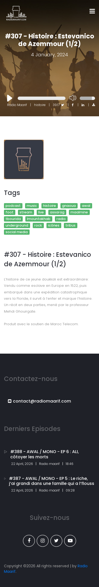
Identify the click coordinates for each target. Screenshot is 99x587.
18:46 (69, 463)
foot (9, 212)
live (41, 212)
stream (26, 212)
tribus (70, 225)
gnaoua (69, 205)
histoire (49, 205)
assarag (57, 212)
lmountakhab (38, 219)
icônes (53, 225)
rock (38, 225)
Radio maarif (49, 463)
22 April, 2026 (22, 463)
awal (86, 205)
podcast (13, 205)
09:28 (70, 490)
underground (17, 225)
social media (17, 232)
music (32, 205)
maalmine (79, 212)
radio (61, 219)
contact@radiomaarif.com (39, 401)
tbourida (13, 219)
